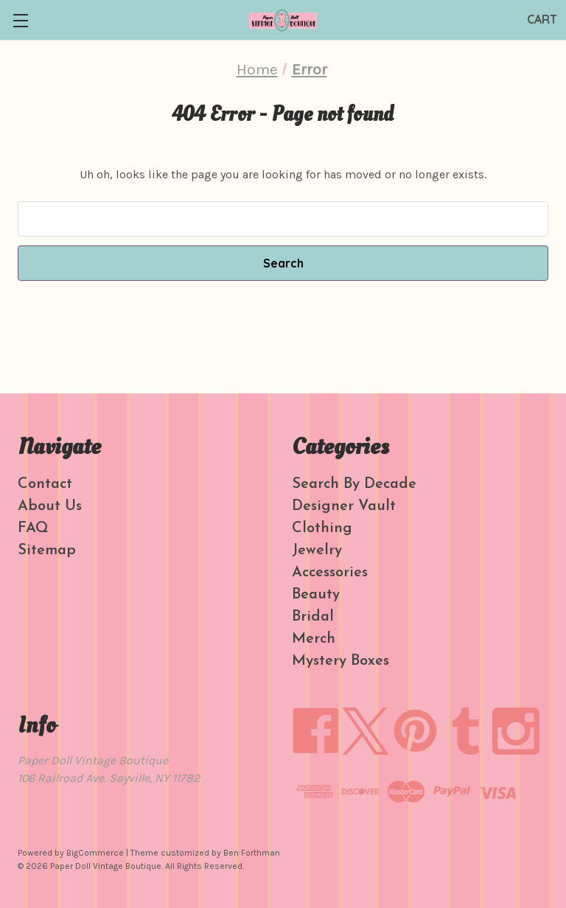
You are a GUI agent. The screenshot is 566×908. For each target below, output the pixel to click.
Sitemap (47, 550)
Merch (313, 639)
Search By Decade (354, 484)
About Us (50, 506)
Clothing (322, 528)
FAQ (33, 528)
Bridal (313, 617)
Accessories (330, 572)
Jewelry (317, 550)
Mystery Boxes (340, 661)
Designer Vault (344, 506)
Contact (45, 484)
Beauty (316, 594)
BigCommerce (95, 853)
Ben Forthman (251, 853)
